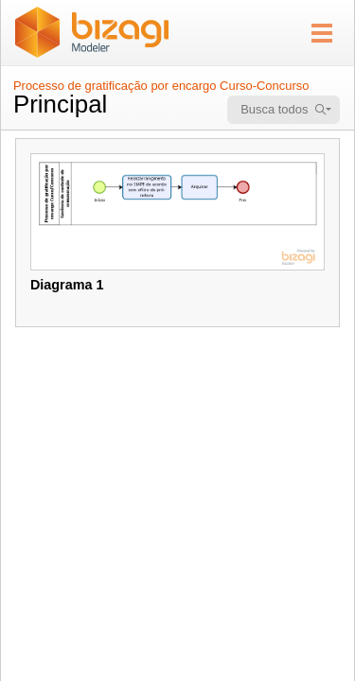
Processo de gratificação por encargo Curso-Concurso (161, 86)
